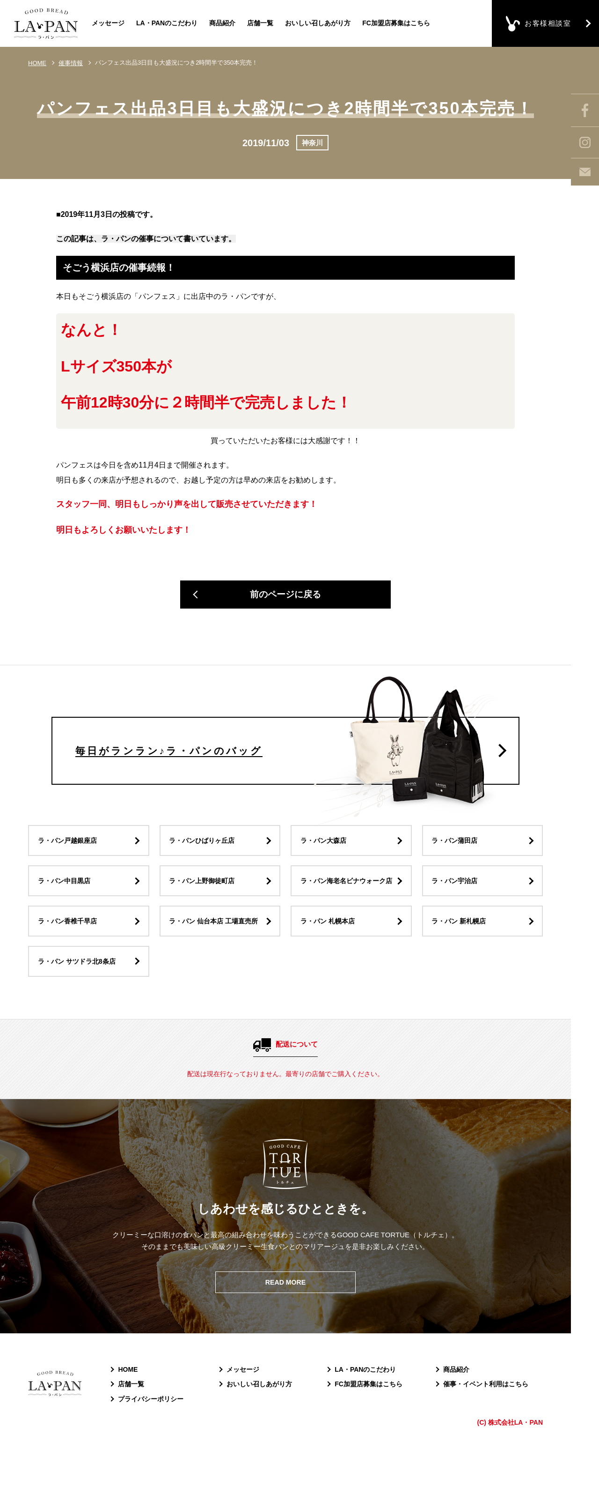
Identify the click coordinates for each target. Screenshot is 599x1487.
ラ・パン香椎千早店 (70, 948)
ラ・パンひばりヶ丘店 (205, 852)
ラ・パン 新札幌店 (461, 948)
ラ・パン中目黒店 (66, 900)
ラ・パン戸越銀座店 (70, 852)
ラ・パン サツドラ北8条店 (80, 990)
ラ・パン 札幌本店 (330, 948)
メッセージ (108, 23)
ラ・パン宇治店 (457, 900)
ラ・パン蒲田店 (457, 852)
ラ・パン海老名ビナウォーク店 (346, 900)
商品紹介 (222, 23)
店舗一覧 (260, 23)
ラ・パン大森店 (325, 852)
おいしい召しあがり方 (318, 23)
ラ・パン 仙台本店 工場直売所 (217, 948)
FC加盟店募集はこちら (396, 23)
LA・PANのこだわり (166, 23)
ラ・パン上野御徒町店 (205, 900)
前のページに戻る (285, 596)
